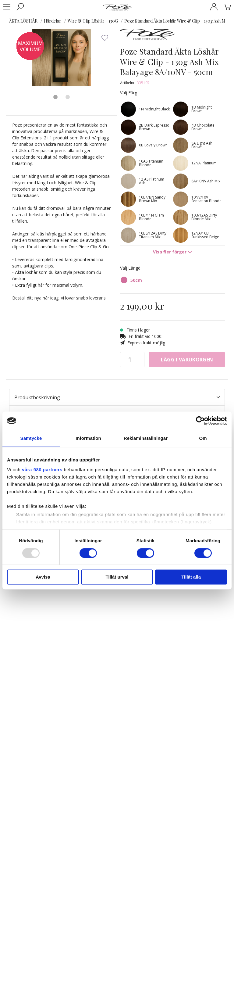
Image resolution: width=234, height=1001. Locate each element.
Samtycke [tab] (31, 438)
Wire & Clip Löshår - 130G (93, 21)
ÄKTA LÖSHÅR (23, 21)
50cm (136, 280)
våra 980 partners (42, 469)
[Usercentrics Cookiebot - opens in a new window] (200, 420)
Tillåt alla (191, 577)
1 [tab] (55, 97)
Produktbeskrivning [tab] (117, 397)
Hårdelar (52, 21)
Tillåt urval (117, 577)
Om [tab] (203, 438)
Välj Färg (128, 92)
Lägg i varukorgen (187, 359)
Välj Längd (130, 268)
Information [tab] (88, 438)
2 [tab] (68, 97)
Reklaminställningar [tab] (146, 438)
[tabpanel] (61, 58)
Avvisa (43, 577)
